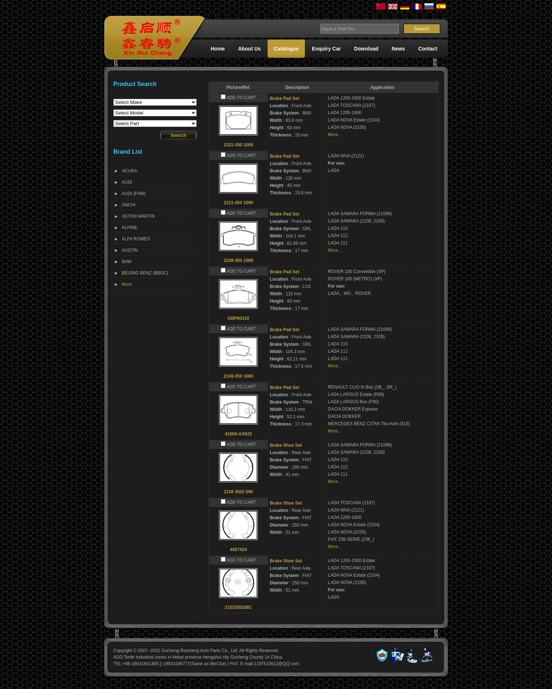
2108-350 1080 (238, 376)
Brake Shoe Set (286, 445)
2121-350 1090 (238, 202)
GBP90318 (238, 318)
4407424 (238, 549)
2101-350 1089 (238, 144)
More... (334, 134)
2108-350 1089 (238, 260)
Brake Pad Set (284, 98)
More (127, 284)
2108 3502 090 (238, 491)
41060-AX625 (238, 434)
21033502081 (238, 607)
